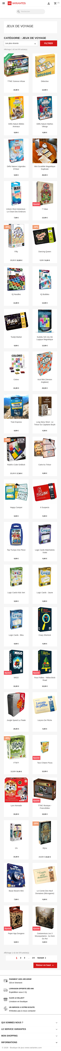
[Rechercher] (30, 11)
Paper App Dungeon (16, 933)
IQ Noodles (16, 294)
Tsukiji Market (16, 337)
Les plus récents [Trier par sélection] (21, 43)
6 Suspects (44, 507)
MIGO (16, 678)
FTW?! (16, 763)
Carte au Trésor (44, 465)
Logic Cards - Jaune (45, 593)
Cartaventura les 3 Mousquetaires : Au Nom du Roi (45, 936)
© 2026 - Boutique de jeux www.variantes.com (22, 1047)
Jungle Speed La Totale (16, 720)
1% (16, 848)
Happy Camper (16, 507)
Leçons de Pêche (45, 720)
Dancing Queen (44, 252)
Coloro (16, 379)
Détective (45, 81)
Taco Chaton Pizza (44, 763)
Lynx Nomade (16, 805)
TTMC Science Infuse (16, 81)
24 (33, 958)
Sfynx (44, 848)
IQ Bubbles (44, 294)
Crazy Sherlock (45, 635)
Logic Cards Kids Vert (16, 593)
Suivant (42, 957)
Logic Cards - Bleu (16, 635)
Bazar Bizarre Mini (16, 891)
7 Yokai (45, 209)
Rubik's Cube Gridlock (16, 465)
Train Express (16, 422)
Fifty (16, 252)
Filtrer (48, 43)
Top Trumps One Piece (16, 550)
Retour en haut (45, 965)
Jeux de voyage (19, 26)
